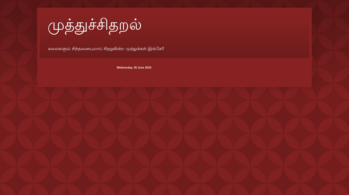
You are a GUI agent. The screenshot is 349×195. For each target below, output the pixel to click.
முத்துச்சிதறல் (94, 24)
